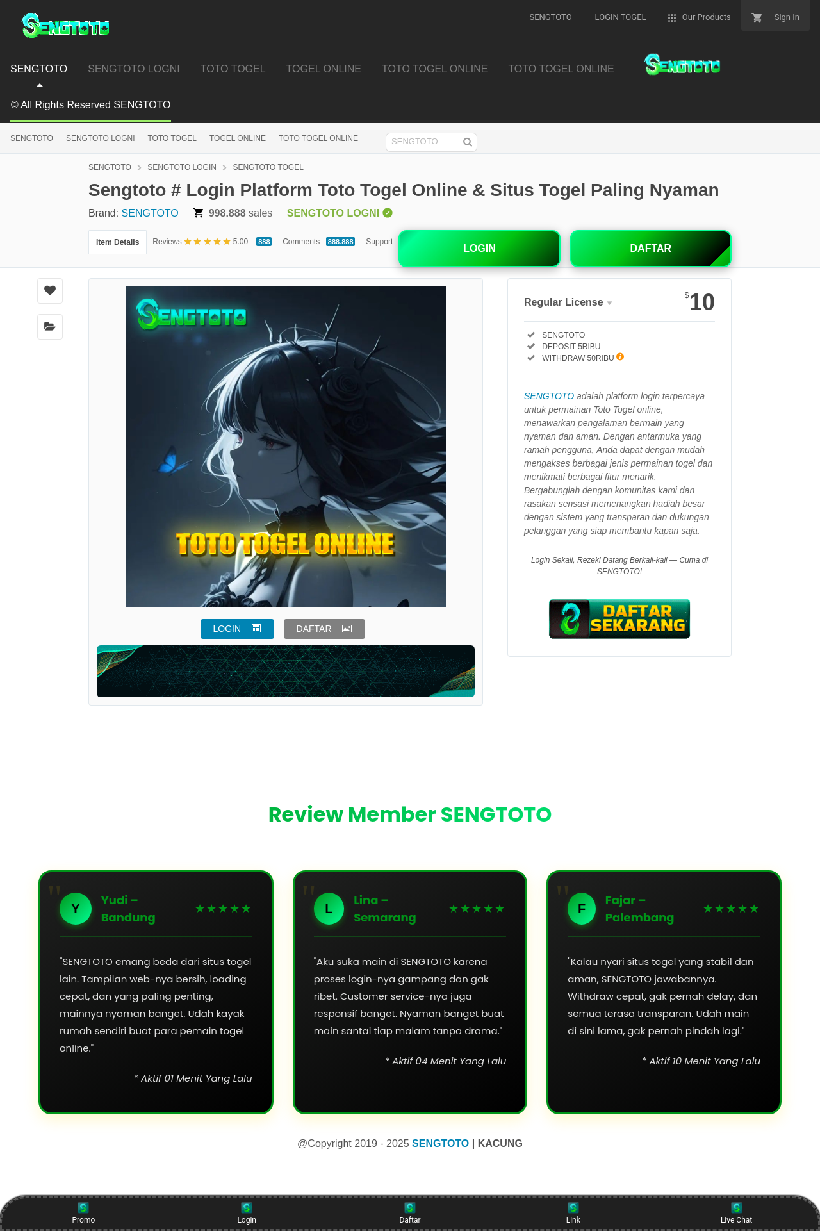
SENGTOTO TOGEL (268, 167)
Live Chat (736, 1213)
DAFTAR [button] (314, 629)
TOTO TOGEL (171, 138)
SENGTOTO (31, 138)
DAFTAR (651, 248)
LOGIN (479, 248)
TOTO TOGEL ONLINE (318, 138)
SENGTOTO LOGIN (182, 167)
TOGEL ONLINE (237, 138)
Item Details (117, 242)
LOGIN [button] (227, 629)
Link (573, 1213)
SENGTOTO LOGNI (100, 138)
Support (379, 241)
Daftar (409, 1213)
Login (246, 1213)
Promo (83, 1213)
